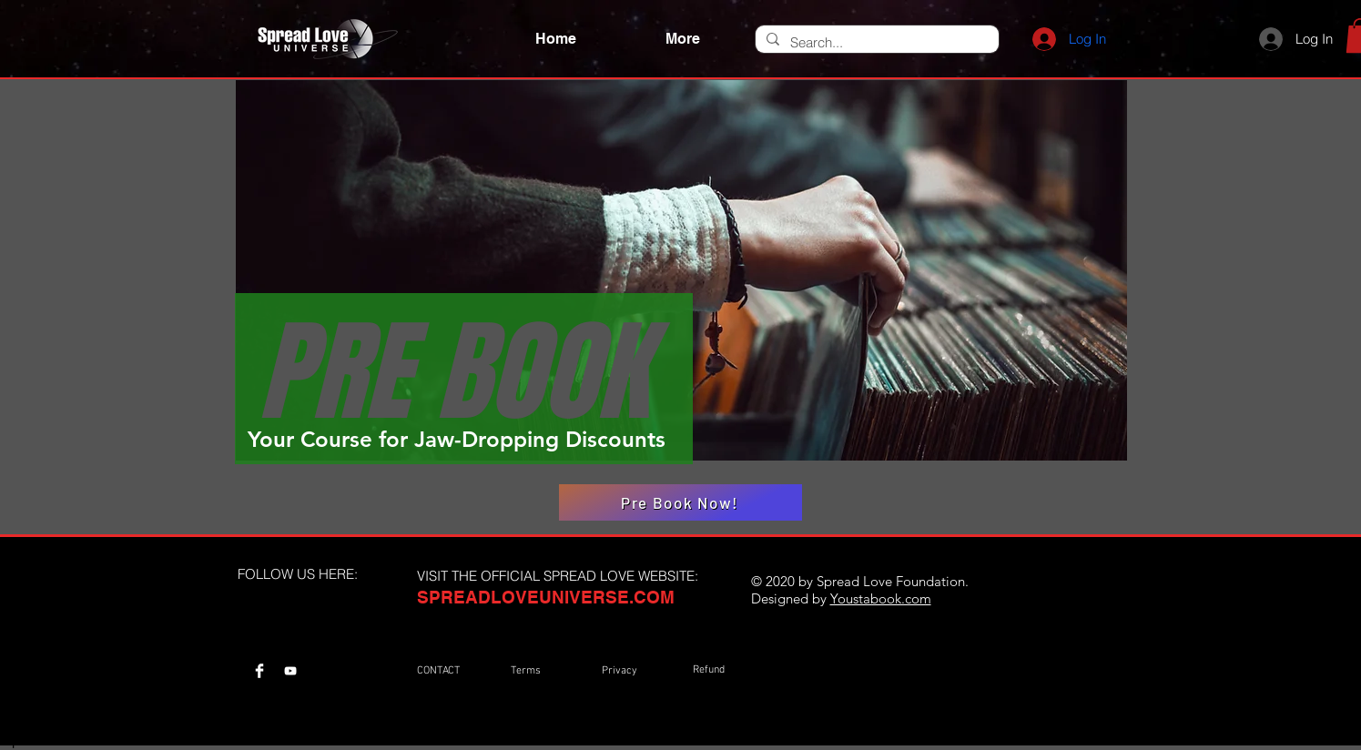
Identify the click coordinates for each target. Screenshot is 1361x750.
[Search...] (875, 42)
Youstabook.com (880, 598)
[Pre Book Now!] (680, 502)
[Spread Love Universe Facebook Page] (259, 671)
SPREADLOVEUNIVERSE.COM (546, 597)
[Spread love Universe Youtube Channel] (290, 671)
